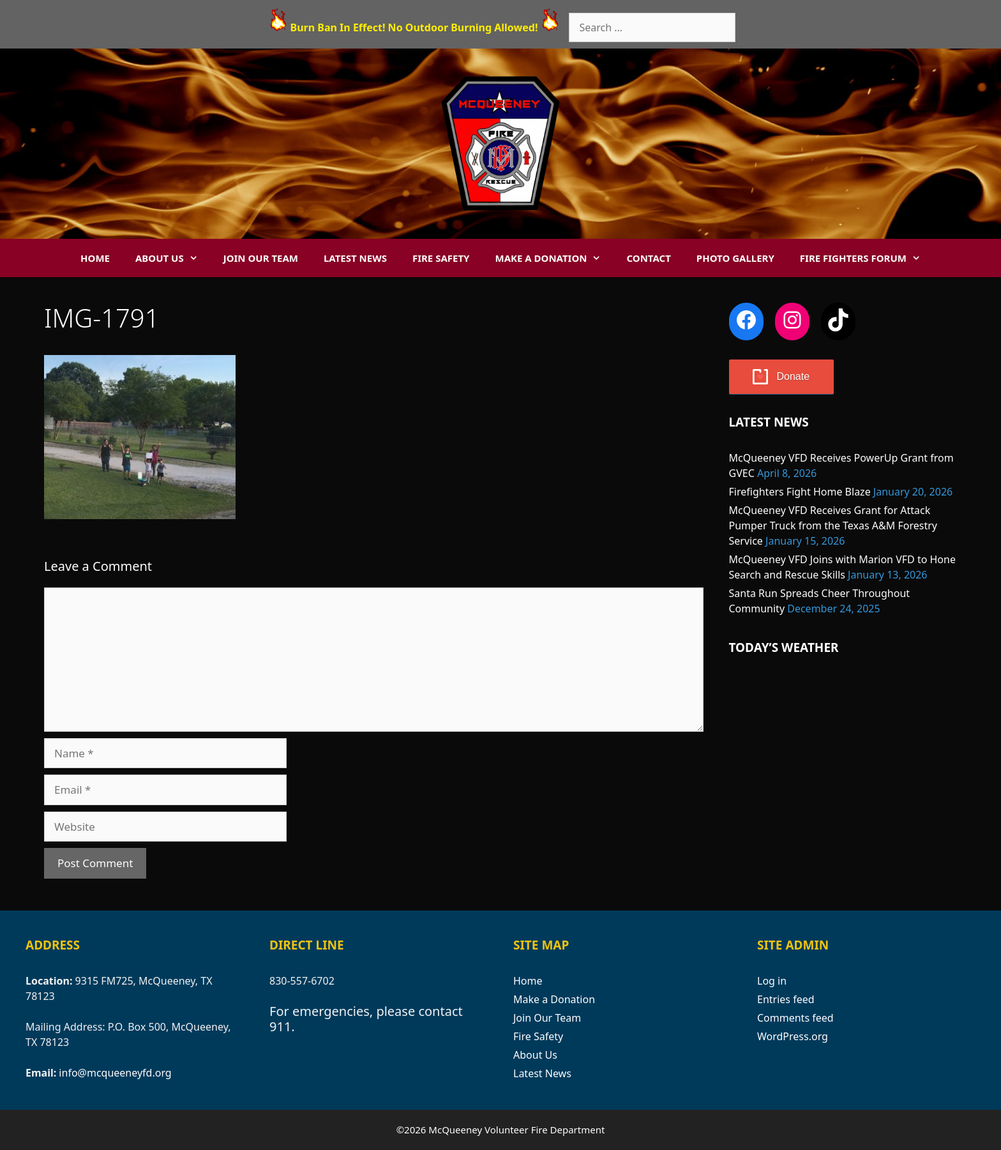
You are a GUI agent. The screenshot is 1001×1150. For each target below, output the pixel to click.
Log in (771, 981)
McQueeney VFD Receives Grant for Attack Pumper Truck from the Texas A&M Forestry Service (833, 525)
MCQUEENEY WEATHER (843, 724)
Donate (793, 376)
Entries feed (786, 999)
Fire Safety (441, 258)
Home (95, 258)
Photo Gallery (735, 258)
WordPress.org (792, 1036)
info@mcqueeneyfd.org (115, 1073)
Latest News (355, 258)
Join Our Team (260, 258)
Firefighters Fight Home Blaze (800, 492)
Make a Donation (554, 258)
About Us (173, 258)
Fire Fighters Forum (866, 258)
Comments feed (795, 1018)
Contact (648, 258)
